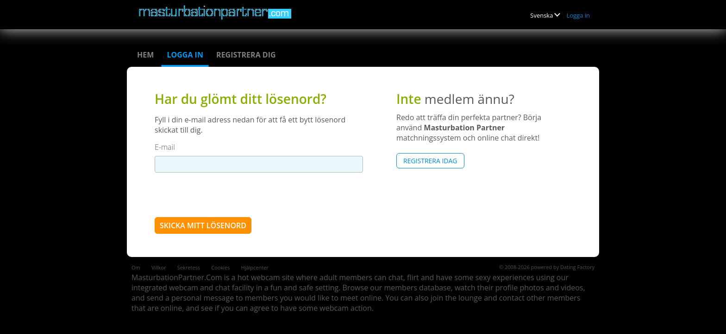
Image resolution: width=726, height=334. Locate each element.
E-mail (165, 147)
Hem (145, 55)
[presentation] (225, 194)
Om (135, 267)
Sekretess (188, 267)
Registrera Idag (430, 160)
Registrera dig (246, 55)
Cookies (220, 267)
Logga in (578, 15)
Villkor (158, 267)
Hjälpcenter (255, 267)
